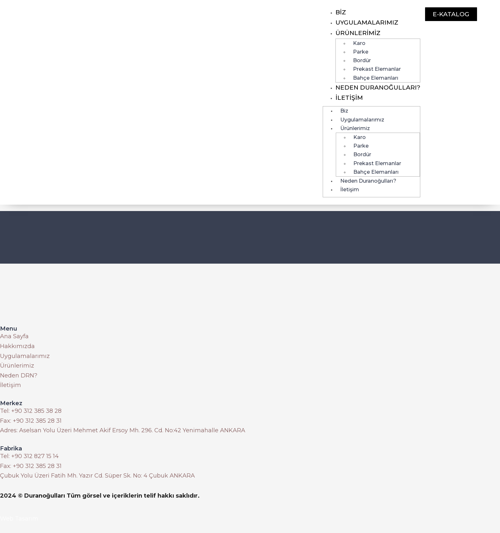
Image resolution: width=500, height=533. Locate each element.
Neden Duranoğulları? (377, 87)
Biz (340, 12)
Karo (359, 43)
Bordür (362, 60)
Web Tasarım (19, 518)
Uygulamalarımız (366, 22)
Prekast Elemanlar (377, 69)
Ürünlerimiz (357, 33)
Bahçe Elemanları (375, 78)
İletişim (349, 97)
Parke (360, 52)
